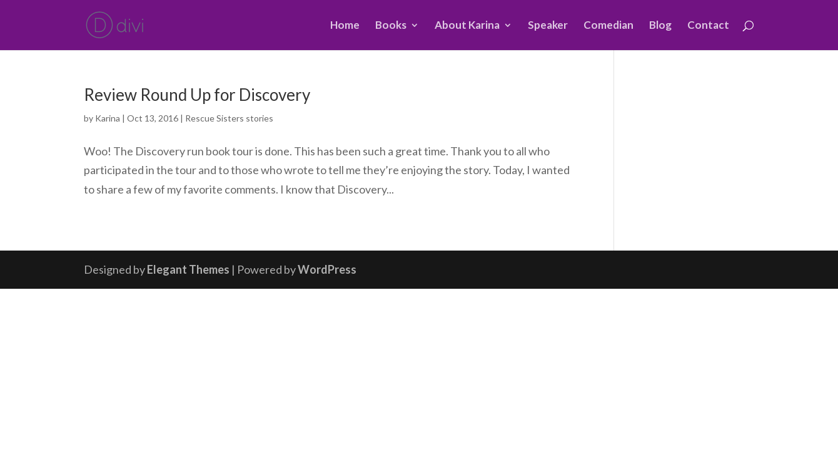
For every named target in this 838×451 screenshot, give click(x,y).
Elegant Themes (188, 269)
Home (345, 26)
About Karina (467, 26)
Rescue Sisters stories (229, 118)
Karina (107, 118)
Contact (708, 26)
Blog (660, 26)
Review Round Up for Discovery (197, 95)
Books (390, 26)
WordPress (327, 269)
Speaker (548, 26)
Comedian (608, 26)
